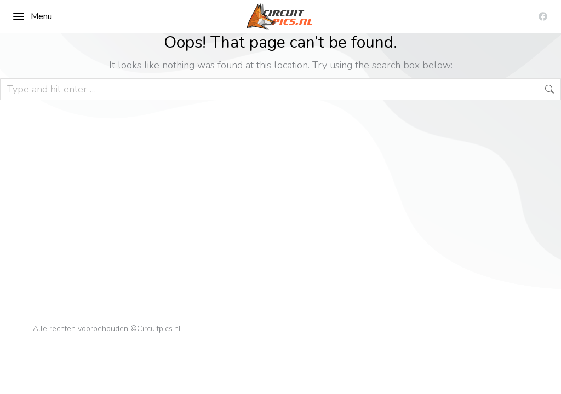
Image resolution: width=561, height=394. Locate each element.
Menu (32, 16)
